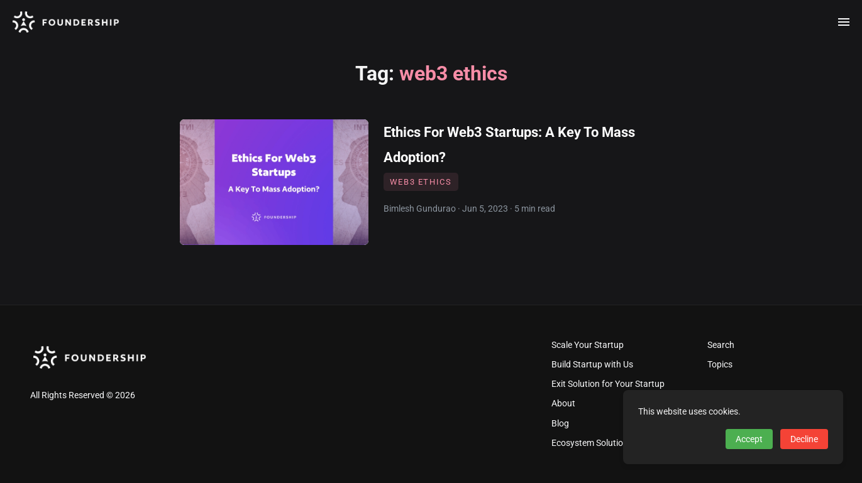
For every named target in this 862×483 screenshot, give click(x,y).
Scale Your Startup (587, 345)
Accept (749, 439)
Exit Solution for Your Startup (608, 384)
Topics (719, 364)
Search (720, 345)
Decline (804, 439)
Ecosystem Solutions (592, 443)
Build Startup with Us (592, 364)
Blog (560, 423)
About (563, 403)
